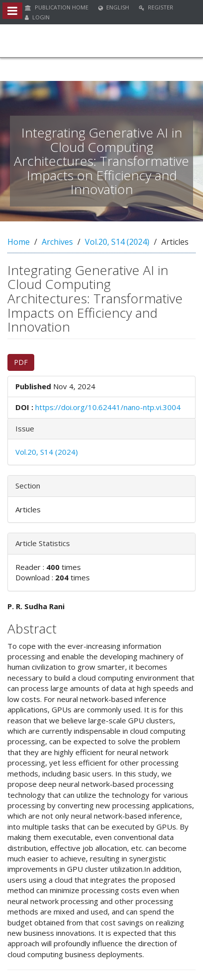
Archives (57, 241)
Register (156, 7)
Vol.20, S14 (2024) (117, 241)
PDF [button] (21, 362)
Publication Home (56, 7)
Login (37, 17)
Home (18, 241)
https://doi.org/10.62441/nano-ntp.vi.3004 (108, 407)
